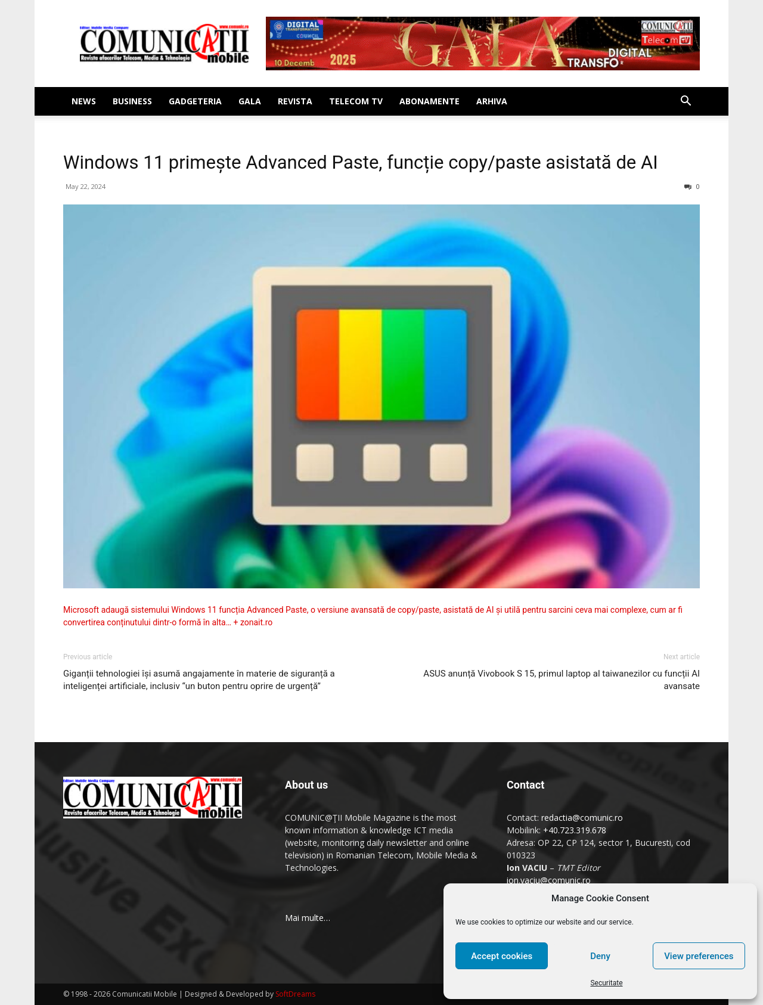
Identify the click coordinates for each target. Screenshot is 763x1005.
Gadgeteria (195, 101)
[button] (685, 102)
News (84, 101)
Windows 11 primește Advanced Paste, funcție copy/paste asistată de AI (360, 162)
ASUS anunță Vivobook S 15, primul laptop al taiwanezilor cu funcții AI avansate (561, 679)
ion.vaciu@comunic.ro (549, 880)
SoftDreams (295, 994)
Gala (249, 101)
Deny (600, 956)
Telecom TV (356, 101)
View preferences (698, 956)
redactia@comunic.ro (582, 817)
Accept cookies (501, 956)
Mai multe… (307, 917)
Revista (295, 101)
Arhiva (491, 101)
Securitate (606, 983)
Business (132, 101)
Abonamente (429, 101)
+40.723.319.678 (574, 830)
